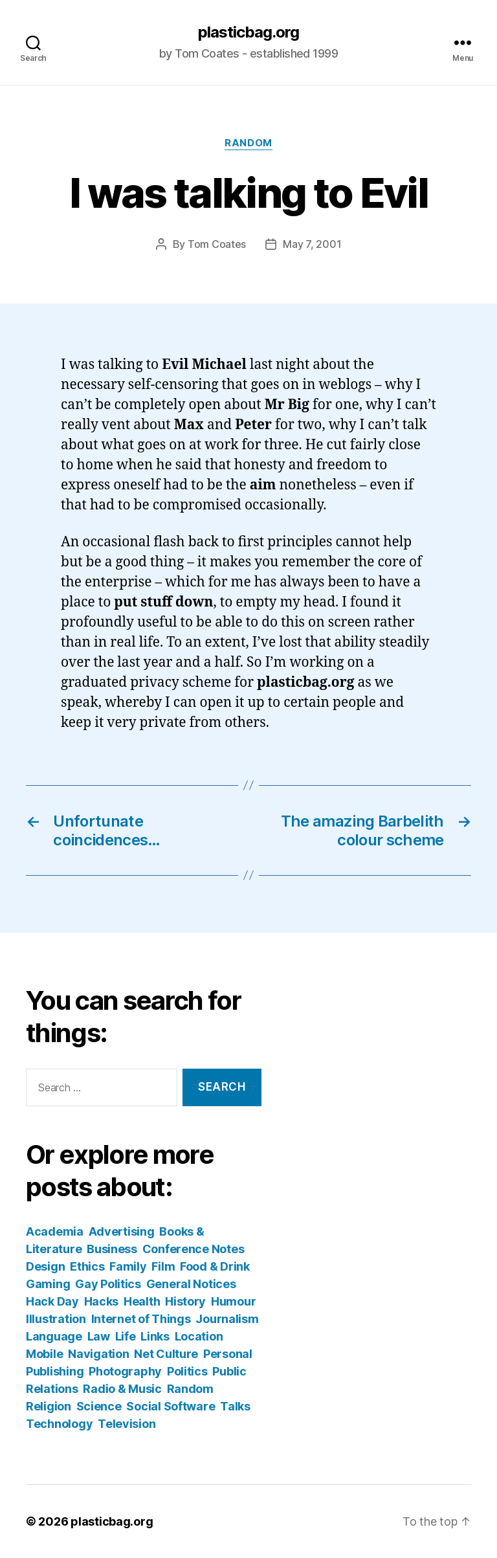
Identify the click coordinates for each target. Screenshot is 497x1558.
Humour (233, 1301)
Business (112, 1249)
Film (163, 1266)
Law (98, 1336)
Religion (48, 1406)
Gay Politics (108, 1284)
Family (127, 1266)
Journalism (226, 1319)
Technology (59, 1423)
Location (199, 1336)
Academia (54, 1231)
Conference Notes (193, 1249)
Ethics (87, 1266)
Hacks (101, 1301)
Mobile (44, 1354)
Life (125, 1336)
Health (142, 1301)
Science (99, 1406)
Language (54, 1336)
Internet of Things (141, 1319)
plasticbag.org (248, 32)
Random (248, 143)
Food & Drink (215, 1266)
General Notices (191, 1284)
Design (45, 1266)
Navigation (98, 1354)
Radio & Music (122, 1389)
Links (155, 1336)
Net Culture (166, 1354)
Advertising (122, 1231)
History (185, 1301)
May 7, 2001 (312, 244)
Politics (187, 1371)
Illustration (56, 1319)
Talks (235, 1406)
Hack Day (52, 1301)
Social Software (170, 1406)
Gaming (48, 1284)
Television (126, 1423)
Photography (125, 1371)
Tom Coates (217, 244)
